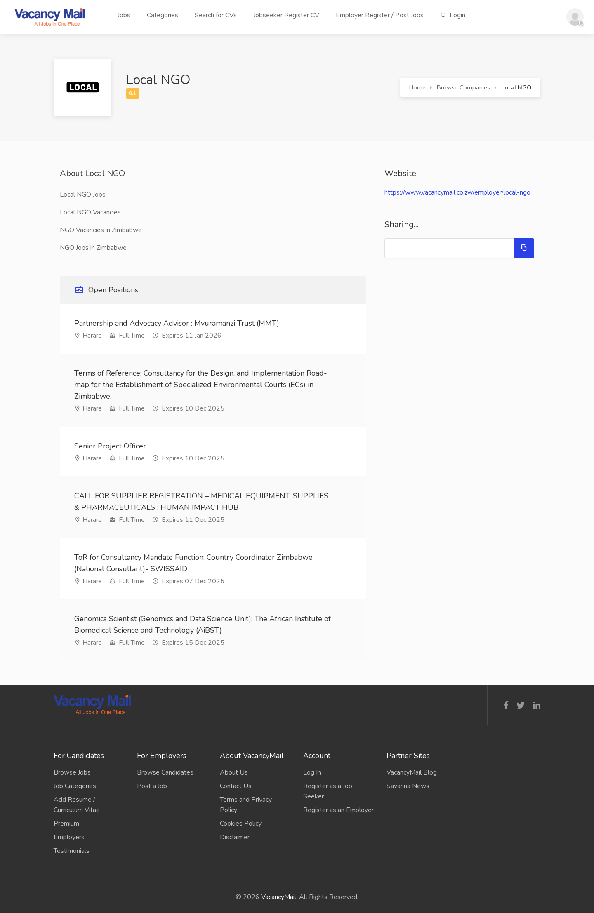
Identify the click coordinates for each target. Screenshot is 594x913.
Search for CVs (216, 15)
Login (452, 15)
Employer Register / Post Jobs (380, 15)
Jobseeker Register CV (286, 15)
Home (417, 87)
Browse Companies (463, 87)
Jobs (124, 15)
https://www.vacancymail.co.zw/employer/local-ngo (457, 192)
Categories (162, 15)
